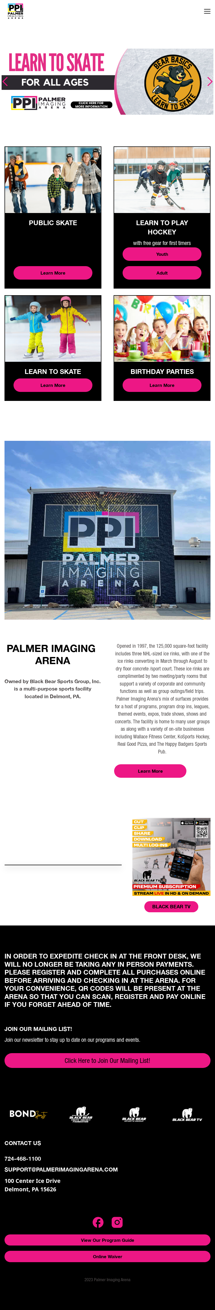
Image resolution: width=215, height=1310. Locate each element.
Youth (162, 254)
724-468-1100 (23, 1158)
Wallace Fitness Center (154, 736)
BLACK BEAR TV (171, 906)
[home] (26, 11)
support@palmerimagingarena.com (61, 1169)
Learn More (53, 273)
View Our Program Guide (107, 1240)
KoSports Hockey (193, 736)
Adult (162, 273)
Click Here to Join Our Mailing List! (107, 1060)
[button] (207, 11)
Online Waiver (107, 1256)
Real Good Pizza (132, 744)
